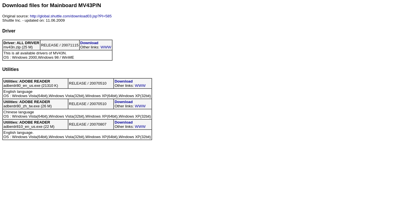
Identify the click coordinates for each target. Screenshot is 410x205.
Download (89, 43)
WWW (106, 47)
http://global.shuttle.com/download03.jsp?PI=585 (71, 16)
